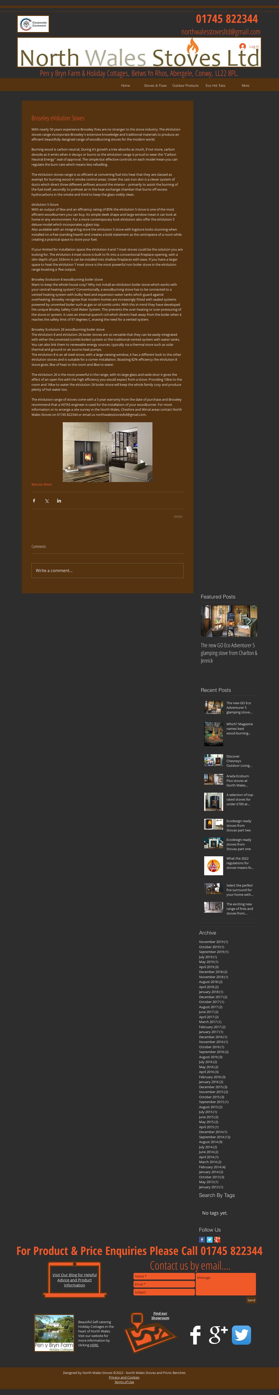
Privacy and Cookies (124, 1377)
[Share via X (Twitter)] (46, 500)
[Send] (251, 1300)
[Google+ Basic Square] (217, 1240)
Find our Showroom (160, 1315)
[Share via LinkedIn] (59, 500)
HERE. (94, 1345)
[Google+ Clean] (218, 1335)
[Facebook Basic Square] (202, 1240)
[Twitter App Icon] (241, 1335)
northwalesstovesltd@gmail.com (221, 31)
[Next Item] (249, 621)
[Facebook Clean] (195, 1335)
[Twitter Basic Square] (210, 1240)
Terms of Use (124, 1382)
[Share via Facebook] (34, 500)
